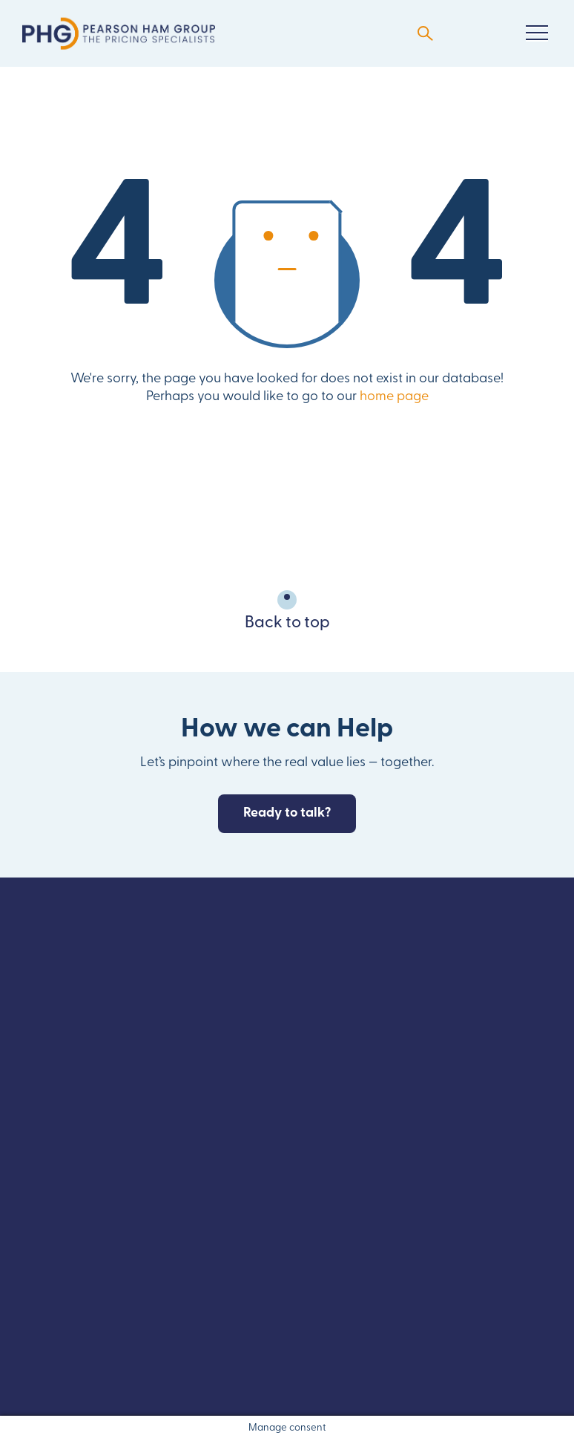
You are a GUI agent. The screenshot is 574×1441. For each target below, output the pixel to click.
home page (394, 397)
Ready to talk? (287, 813)
